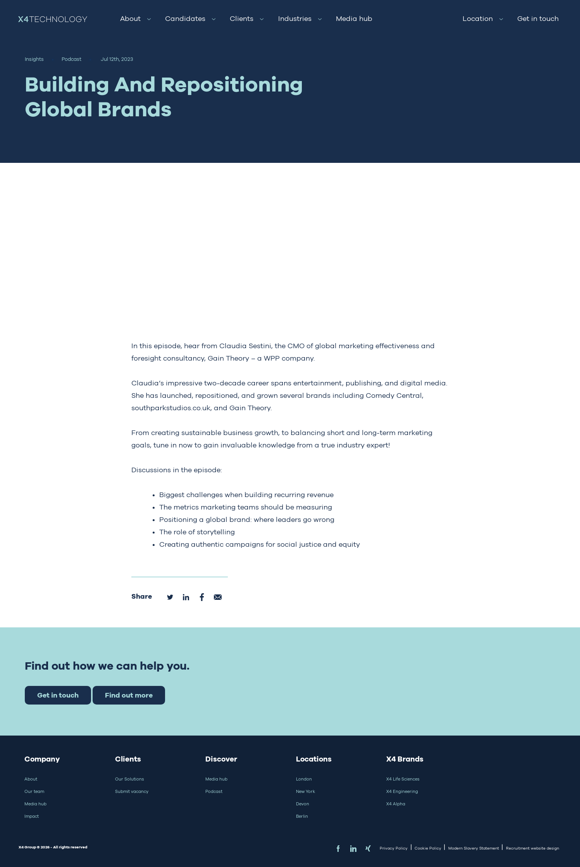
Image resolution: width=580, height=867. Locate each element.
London (304, 779)
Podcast (213, 791)
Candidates (185, 18)
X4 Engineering (402, 791)
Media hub (354, 18)
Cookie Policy (428, 848)
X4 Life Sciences (403, 779)
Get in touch (538, 18)
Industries (295, 18)
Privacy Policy (394, 848)
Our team (34, 791)
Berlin (302, 816)
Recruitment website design (532, 848)
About (130, 18)
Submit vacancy (131, 791)
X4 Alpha (395, 803)
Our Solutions (129, 779)
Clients (241, 18)
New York (305, 791)
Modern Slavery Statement (473, 848)
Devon (302, 803)
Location (478, 18)
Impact (31, 816)
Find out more (129, 695)
